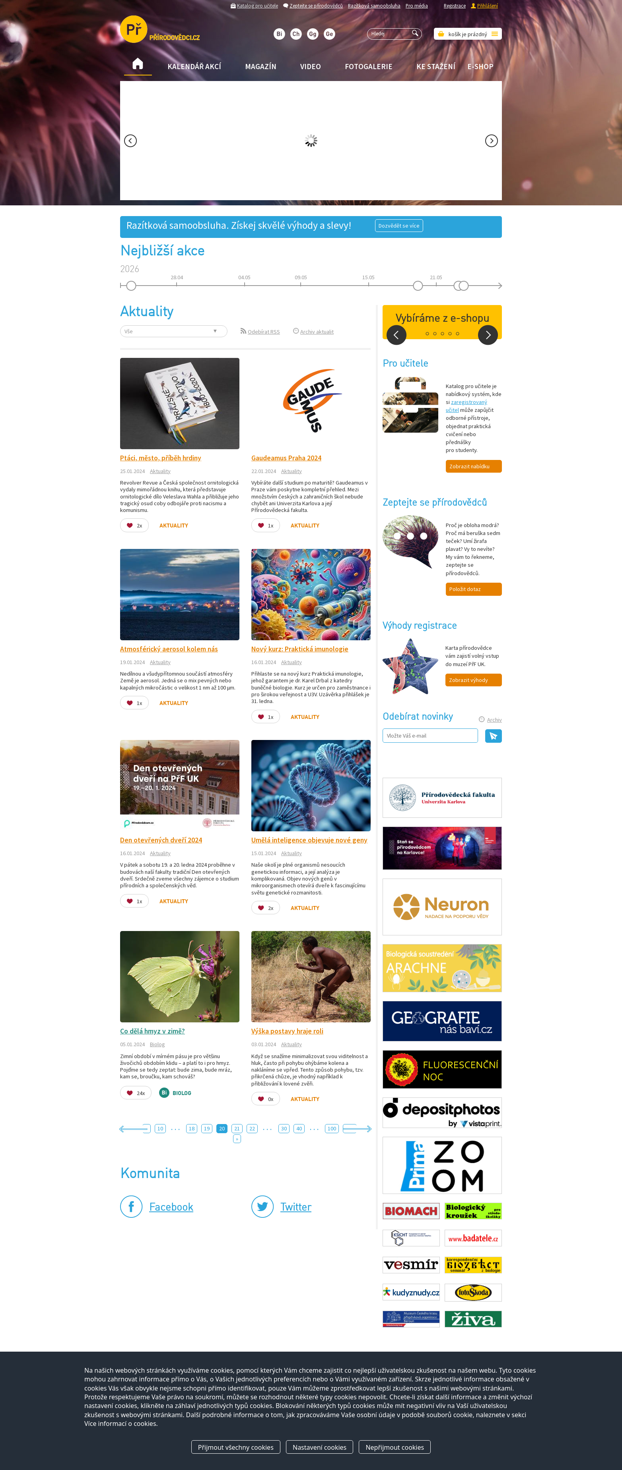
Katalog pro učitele (257, 5)
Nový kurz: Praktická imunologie (299, 649)
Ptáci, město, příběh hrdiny (160, 458)
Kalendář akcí (194, 66)
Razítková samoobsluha (374, 5)
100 (332, 1128)
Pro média (417, 5)
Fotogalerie (369, 66)
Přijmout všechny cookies (236, 1447)
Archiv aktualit (317, 331)
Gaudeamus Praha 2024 (286, 458)
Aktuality (160, 471)
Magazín (260, 66)
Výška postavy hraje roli (287, 1031)
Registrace (455, 5)
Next (491, 140)
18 (191, 1128)
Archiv (494, 719)
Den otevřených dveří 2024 (161, 840)
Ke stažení (435, 66)
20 (222, 1128)
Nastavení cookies (319, 1447)
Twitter (295, 1208)
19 (207, 1128)
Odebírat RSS (264, 331)
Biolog (157, 1044)
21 (237, 1128)
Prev (130, 140)
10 (160, 1128)
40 (299, 1128)
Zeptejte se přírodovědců (316, 5)
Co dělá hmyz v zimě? (152, 1031)
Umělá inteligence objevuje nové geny (309, 840)
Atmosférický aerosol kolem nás (169, 649)
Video (310, 66)
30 (284, 1128)
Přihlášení (487, 5)
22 (252, 1128)
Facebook (171, 1208)
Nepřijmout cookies (394, 1447)
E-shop (480, 66)
